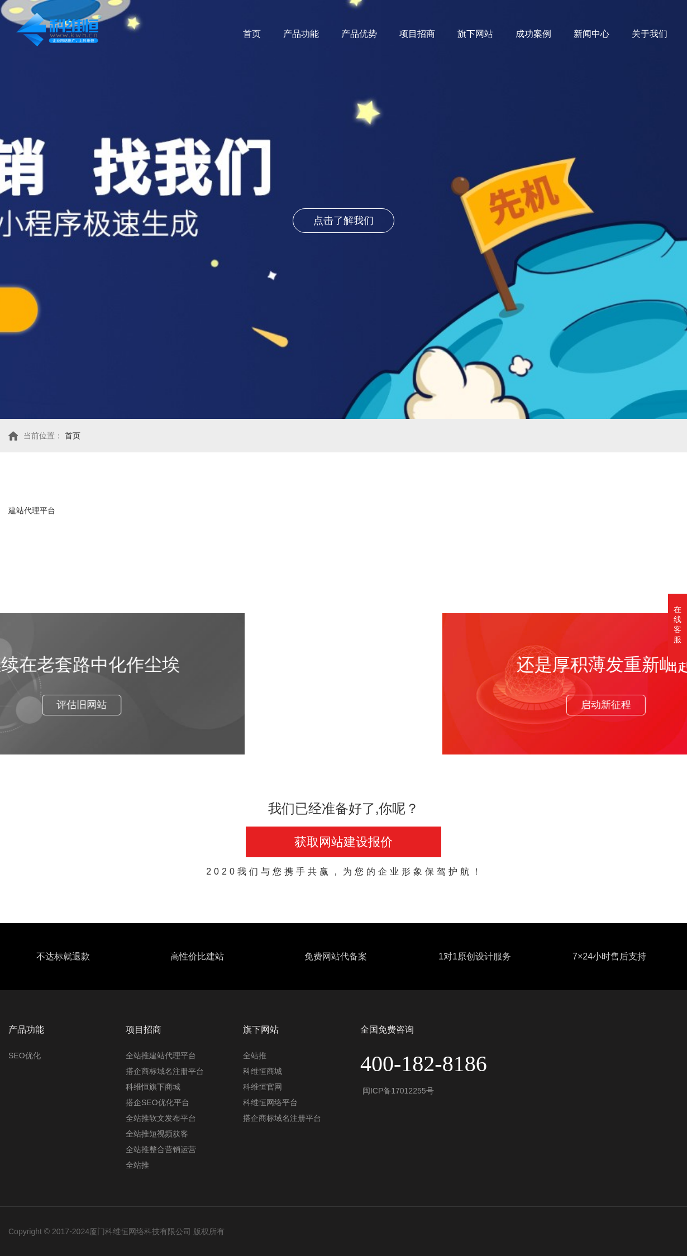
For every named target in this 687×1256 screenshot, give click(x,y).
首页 (252, 34)
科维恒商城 (262, 1071)
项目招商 (417, 34)
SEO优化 (24, 1055)
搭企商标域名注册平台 (165, 1071)
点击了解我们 (343, 220)
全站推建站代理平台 (161, 1055)
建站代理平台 (31, 510)
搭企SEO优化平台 (157, 1102)
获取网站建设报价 (343, 842)
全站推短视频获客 (157, 1133)
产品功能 (301, 34)
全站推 (137, 1165)
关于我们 (649, 34)
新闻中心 (591, 34)
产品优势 (359, 34)
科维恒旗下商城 (153, 1086)
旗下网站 (475, 34)
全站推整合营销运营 (161, 1149)
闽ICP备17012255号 (397, 1090)
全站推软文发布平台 (161, 1118)
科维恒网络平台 (270, 1102)
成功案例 (533, 34)
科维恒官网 (262, 1086)
